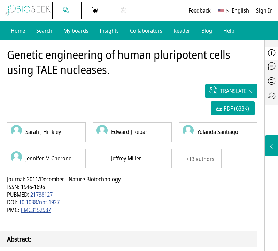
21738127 (41, 194)
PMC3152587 (36, 210)
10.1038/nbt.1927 (39, 202)
